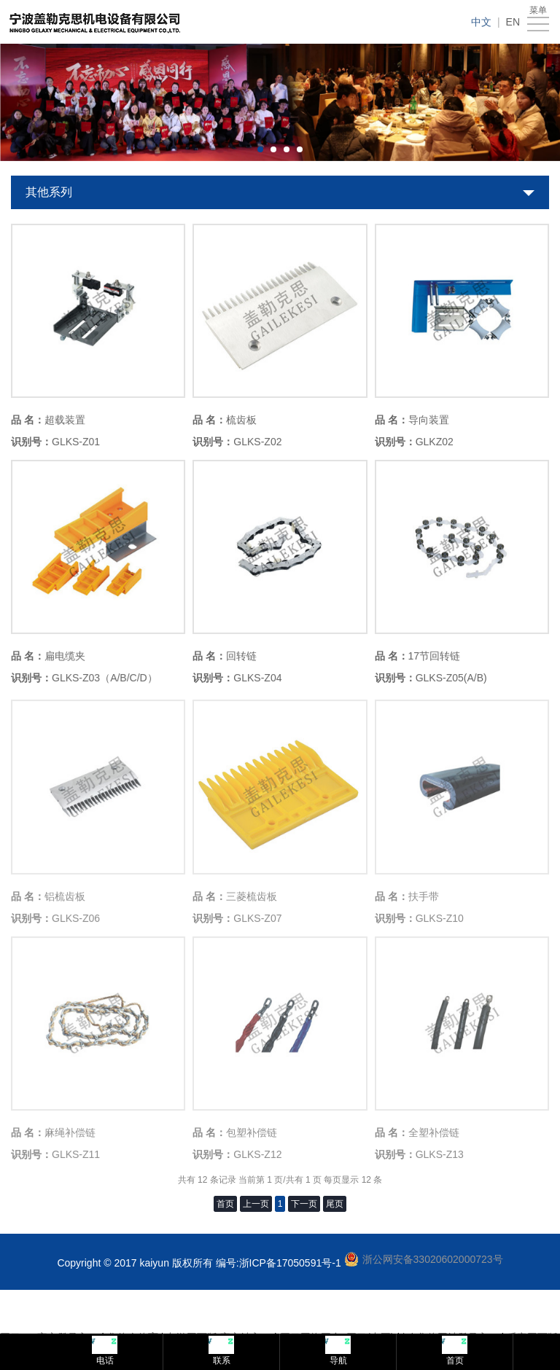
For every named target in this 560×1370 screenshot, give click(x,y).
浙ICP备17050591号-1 (290, 1263)
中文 (481, 22)
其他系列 (49, 192)
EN (513, 22)
